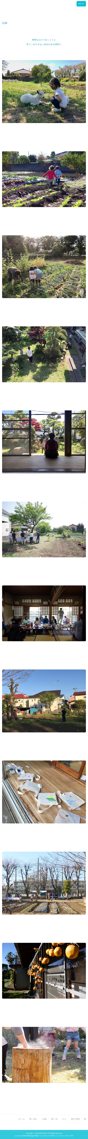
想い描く (33, 1119)
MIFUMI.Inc (43, 1133)
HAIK (71, 1135)
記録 (44, 1119)
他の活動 (75, 1119)
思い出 (54, 1119)
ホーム (21, 1119)
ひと (64, 1119)
